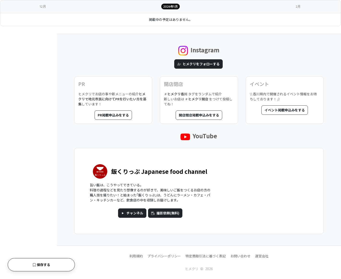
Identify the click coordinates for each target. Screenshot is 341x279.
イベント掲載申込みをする (284, 110)
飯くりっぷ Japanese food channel (159, 171)
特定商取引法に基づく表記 (205, 256)
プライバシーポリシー (164, 256)
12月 (43, 6)
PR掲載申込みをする (113, 115)
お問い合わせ (240, 256)
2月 (298, 6)
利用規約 (136, 256)
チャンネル (132, 213)
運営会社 (262, 256)
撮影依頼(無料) (165, 213)
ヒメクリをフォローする (198, 63)
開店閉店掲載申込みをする (199, 115)
